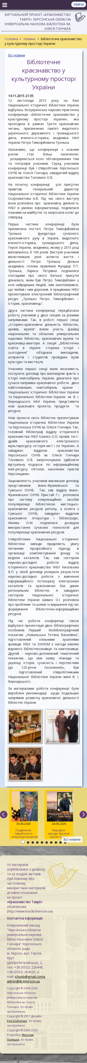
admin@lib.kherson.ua (23, 981)
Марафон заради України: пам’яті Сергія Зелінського (59, 815)
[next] (83, 814)
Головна (11, 39)
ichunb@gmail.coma (30, 976)
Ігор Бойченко (17, 1021)
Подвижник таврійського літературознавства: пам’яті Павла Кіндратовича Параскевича (25, 815)
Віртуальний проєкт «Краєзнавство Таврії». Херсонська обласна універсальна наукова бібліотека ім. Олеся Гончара (37, 21)
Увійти (79, 4)
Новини (29, 39)
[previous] (3, 814)
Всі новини (16, 55)
